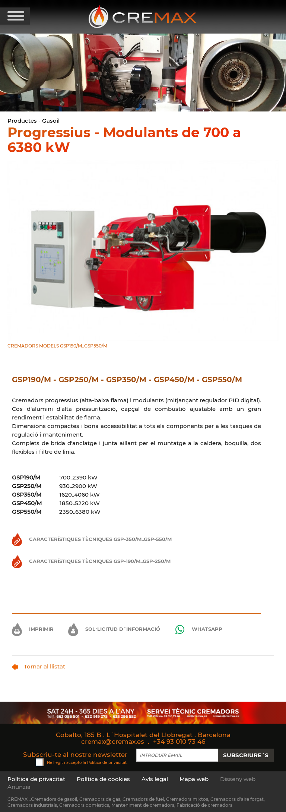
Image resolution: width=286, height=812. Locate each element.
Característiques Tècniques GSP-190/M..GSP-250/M (91, 561)
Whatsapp (198, 629)
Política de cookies (103, 779)
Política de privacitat (107, 762)
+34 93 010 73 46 (179, 741)
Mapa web (194, 779)
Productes (22, 120)
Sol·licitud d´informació (114, 629)
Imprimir (33, 629)
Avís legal (155, 779)
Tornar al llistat (38, 666)
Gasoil (51, 120)
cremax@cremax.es (112, 741)
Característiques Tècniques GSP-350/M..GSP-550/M (92, 539)
